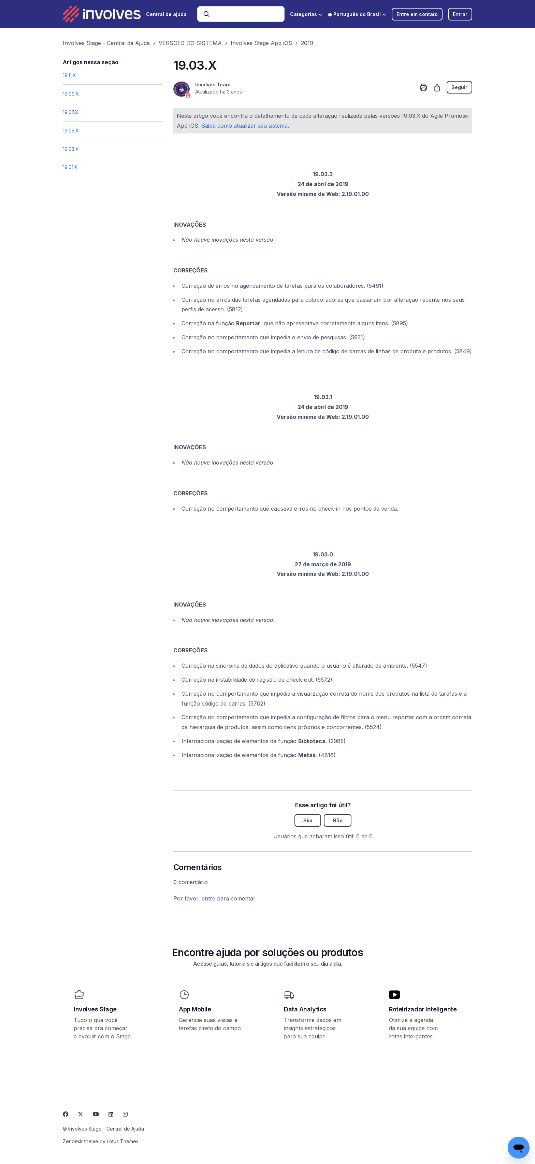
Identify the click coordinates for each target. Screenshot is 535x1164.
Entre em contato (417, 14)
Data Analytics (305, 1009)
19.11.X (69, 75)
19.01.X (70, 167)
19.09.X (71, 94)
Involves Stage (95, 1009)
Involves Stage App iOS (261, 43)
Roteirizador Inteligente (423, 1009)
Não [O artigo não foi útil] (338, 820)
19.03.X (71, 149)
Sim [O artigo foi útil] (307, 820)
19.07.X (70, 112)
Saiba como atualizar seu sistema (244, 125)
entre (208, 898)
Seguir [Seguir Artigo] (459, 87)
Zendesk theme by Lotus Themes (101, 1141)
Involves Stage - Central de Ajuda (106, 43)
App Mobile (195, 1009)
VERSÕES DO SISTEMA (190, 43)
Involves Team (213, 84)
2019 (307, 43)
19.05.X (71, 130)
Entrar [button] (460, 14)
